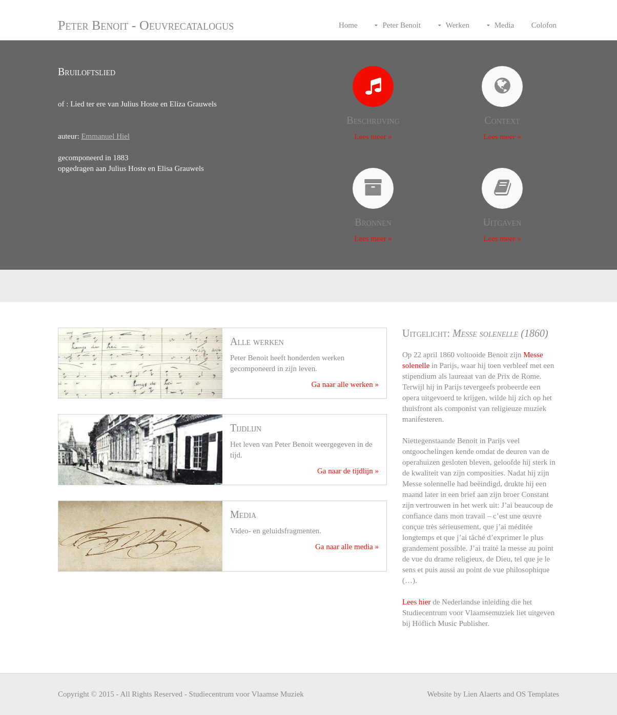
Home (348, 25)
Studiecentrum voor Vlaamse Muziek (246, 694)
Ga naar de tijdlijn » (348, 471)
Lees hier (416, 602)
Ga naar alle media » (347, 547)
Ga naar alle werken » (345, 384)
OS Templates (537, 694)
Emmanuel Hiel (105, 136)
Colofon (544, 25)
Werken (457, 25)
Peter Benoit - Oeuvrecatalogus (146, 25)
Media (504, 25)
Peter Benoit (401, 25)
